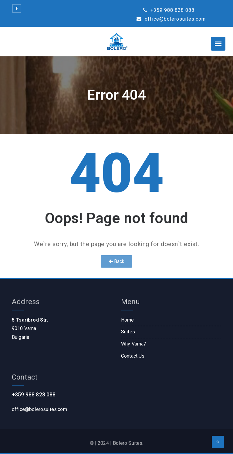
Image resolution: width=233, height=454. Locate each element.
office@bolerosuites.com (171, 19)
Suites (128, 332)
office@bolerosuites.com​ (39, 409)
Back (117, 261)
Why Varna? (133, 344)
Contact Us (133, 356)
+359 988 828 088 (168, 10)
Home (127, 320)
